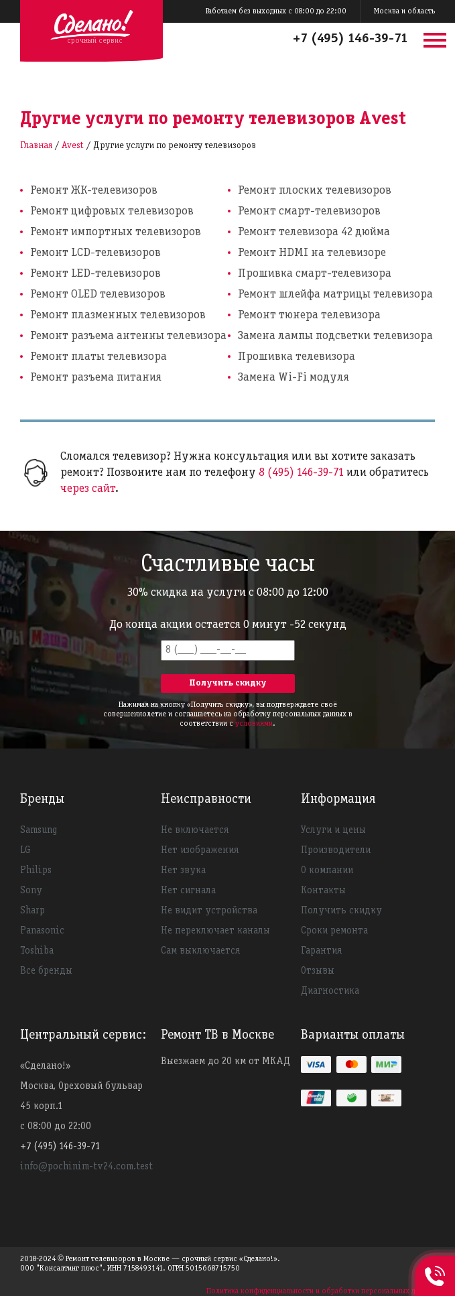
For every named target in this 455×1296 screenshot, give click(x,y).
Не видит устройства (209, 910)
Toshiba (37, 951)
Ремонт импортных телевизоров (115, 232)
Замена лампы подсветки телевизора (335, 336)
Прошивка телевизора (296, 357)
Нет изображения (200, 850)
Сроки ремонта (334, 930)
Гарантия (321, 951)
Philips (36, 870)
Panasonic (42, 930)
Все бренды (46, 971)
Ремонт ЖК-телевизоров (93, 190)
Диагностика (330, 991)
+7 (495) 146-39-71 (350, 39)
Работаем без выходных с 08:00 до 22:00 (276, 11)
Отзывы (317, 971)
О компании (327, 870)
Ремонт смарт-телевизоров (309, 211)
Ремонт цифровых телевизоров (112, 211)
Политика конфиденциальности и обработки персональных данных (320, 1291)
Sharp (32, 910)
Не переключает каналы (215, 930)
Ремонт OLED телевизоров (98, 294)
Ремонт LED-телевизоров (95, 273)
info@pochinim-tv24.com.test (86, 1166)
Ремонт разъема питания (95, 377)
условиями (254, 723)
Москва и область (404, 11)
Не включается (195, 830)
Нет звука (183, 870)
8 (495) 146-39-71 (301, 472)
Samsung (38, 830)
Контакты (323, 890)
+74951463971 (435, 1261)
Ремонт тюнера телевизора (309, 315)
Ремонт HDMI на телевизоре (312, 253)
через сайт (87, 489)
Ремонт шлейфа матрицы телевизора (335, 294)
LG (25, 850)
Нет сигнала (188, 890)
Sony (31, 890)
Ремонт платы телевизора (98, 357)
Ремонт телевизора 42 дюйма (314, 232)
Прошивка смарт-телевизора (314, 273)
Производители (336, 850)
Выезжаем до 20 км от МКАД (225, 1061)
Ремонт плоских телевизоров (314, 190)
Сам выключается (200, 951)
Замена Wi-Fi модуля (293, 377)
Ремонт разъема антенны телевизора (128, 336)
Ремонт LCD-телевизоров (95, 253)
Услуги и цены (333, 830)
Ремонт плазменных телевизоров (118, 315)
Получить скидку (341, 910)
